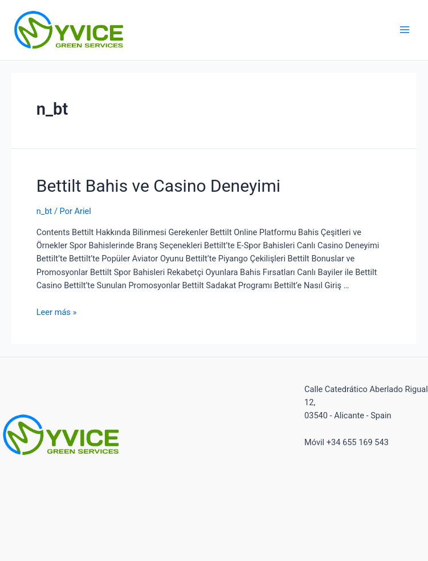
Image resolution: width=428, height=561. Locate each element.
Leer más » (56, 312)
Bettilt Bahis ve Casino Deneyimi (158, 186)
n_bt (44, 211)
